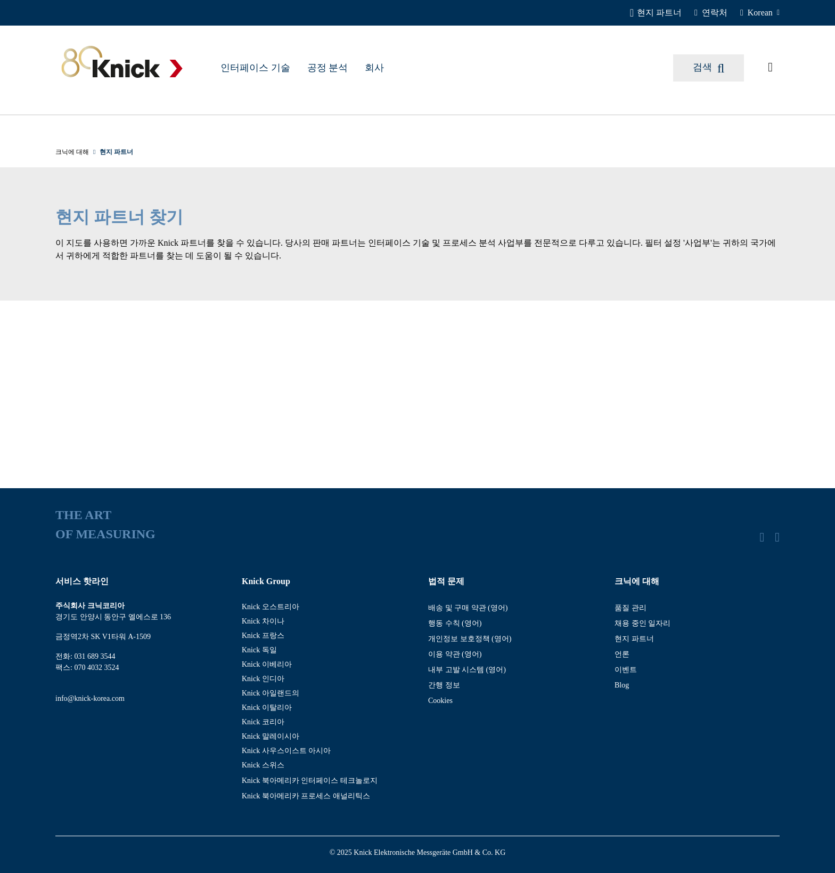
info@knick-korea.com (90, 698)
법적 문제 (446, 581)
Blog (622, 685)
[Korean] (760, 12)
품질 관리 (630, 608)
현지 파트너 (634, 639)
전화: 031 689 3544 (85, 656)
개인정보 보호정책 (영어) (469, 639)
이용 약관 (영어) (454, 654)
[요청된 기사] (770, 67)
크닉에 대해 (637, 581)
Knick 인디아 (263, 679)
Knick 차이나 (263, 621)
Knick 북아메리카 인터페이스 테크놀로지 (310, 781)
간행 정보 (444, 685)
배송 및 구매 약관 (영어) (467, 608)
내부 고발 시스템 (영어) (467, 670)
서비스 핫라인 (82, 581)
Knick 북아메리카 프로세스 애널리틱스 (306, 796)
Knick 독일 (259, 650)
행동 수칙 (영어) (454, 623)
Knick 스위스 (263, 765)
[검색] (708, 68)
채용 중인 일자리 (642, 623)
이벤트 (626, 670)
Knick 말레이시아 (270, 736)
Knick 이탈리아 (267, 708)
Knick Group (266, 581)
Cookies (440, 701)
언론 (622, 654)
